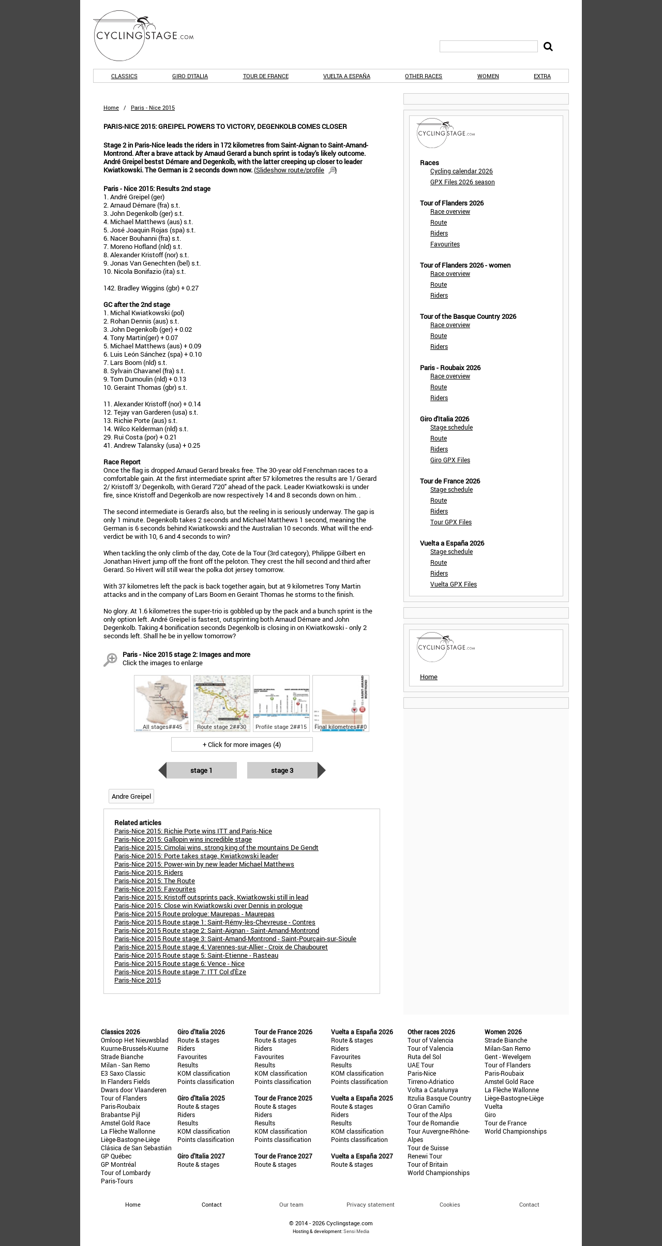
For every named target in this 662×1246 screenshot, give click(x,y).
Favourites (445, 244)
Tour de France (266, 76)
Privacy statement (371, 1204)
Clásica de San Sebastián (136, 1148)
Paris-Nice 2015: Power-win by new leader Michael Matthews (204, 864)
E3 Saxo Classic (123, 1073)
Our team (291, 1204)
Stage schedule (451, 427)
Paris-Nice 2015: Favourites (155, 888)
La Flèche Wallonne (128, 1131)
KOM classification (203, 1073)
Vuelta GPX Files (453, 584)
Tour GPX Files (451, 522)
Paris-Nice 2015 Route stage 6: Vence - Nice (179, 963)
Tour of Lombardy (126, 1172)
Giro (490, 1114)
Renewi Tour (425, 1156)
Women (488, 76)
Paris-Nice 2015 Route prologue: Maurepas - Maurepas (194, 913)
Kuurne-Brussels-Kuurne (134, 1048)
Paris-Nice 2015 (137, 980)
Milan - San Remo (125, 1065)
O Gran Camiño (429, 1106)
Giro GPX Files (450, 460)
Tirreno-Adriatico (431, 1081)
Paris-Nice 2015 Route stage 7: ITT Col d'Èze (180, 971)
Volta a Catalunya (433, 1090)
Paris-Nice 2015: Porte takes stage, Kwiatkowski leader (196, 855)
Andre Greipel (131, 796)
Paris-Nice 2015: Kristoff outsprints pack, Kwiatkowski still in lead (211, 897)
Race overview (450, 211)
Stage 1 (201, 770)
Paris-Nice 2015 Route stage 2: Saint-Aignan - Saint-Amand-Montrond (216, 930)
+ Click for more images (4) (242, 744)
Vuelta (494, 1106)
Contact (529, 1204)
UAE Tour (421, 1065)
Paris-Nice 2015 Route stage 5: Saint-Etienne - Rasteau (196, 955)
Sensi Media (356, 1231)
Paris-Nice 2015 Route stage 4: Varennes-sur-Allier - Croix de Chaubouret (221, 946)
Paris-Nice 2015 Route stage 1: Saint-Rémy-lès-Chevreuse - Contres (214, 922)
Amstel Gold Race (125, 1123)
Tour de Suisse (428, 1148)
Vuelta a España (346, 76)
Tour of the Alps (430, 1114)
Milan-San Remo (508, 1048)
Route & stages (198, 1040)
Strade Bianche (122, 1056)
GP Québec (116, 1156)
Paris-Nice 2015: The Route (154, 880)
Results (187, 1065)
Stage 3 (282, 770)
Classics (124, 76)
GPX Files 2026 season (462, 182)
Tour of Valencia (431, 1040)
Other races (423, 76)
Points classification (205, 1081)
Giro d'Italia (190, 76)
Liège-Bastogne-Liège (130, 1139)
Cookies (450, 1204)
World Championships (439, 1172)
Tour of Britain (428, 1164)
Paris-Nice (422, 1073)
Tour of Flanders (124, 1098)
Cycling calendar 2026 (461, 171)
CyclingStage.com (150, 35)
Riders (439, 233)
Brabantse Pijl (120, 1114)
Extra (542, 76)
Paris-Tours (117, 1181)
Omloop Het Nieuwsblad (135, 1040)
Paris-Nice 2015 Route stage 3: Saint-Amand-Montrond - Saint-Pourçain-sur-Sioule (235, 938)
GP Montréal (118, 1164)
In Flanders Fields (125, 1081)
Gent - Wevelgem (508, 1056)
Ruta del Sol (424, 1056)
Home (111, 107)
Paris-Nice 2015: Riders (148, 872)
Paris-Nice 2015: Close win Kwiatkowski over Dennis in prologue (208, 905)
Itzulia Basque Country (439, 1098)
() (295, 169)
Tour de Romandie (433, 1123)
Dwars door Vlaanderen (134, 1090)
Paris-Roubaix (120, 1106)
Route (438, 222)
